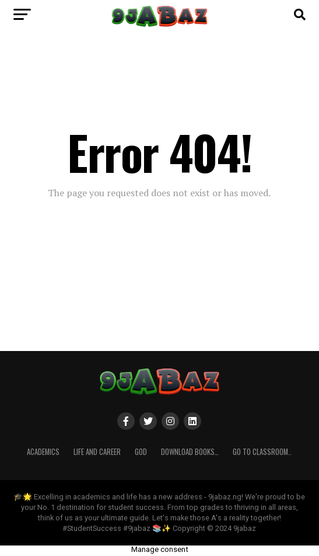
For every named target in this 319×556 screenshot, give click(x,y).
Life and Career (97, 451)
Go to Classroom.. (262, 451)
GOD (141, 451)
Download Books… (190, 451)
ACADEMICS (43, 451)
